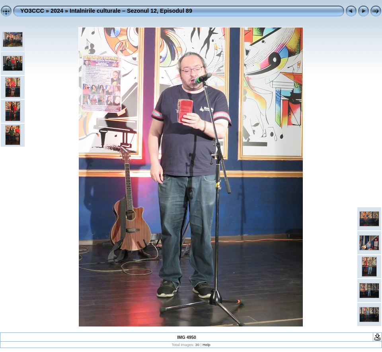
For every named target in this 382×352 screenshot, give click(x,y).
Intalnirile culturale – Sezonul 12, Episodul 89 (131, 11)
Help (206, 344)
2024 (57, 11)
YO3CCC (32, 11)
